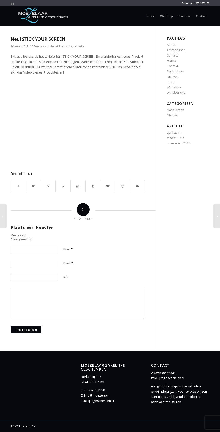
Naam (68, 249)
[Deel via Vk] (107, 186)
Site (65, 277)
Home (171, 60)
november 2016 (179, 143)
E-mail (68, 263)
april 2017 (174, 132)
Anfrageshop (176, 50)
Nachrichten (57, 46)
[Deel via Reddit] (122, 186)
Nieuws (172, 76)
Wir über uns (176, 92)
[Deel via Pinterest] (63, 186)
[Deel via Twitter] (33, 186)
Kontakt (172, 66)
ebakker (80, 46)
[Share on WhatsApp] (48, 186)
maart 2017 (175, 138)
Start (170, 82)
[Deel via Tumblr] (93, 186)
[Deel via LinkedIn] (78, 186)
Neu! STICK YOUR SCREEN (38, 39)
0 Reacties (38, 46)
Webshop (174, 87)
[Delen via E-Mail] (137, 186)
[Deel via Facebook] (18, 186)
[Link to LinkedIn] (12, 3)
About (171, 44)
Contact (172, 55)
